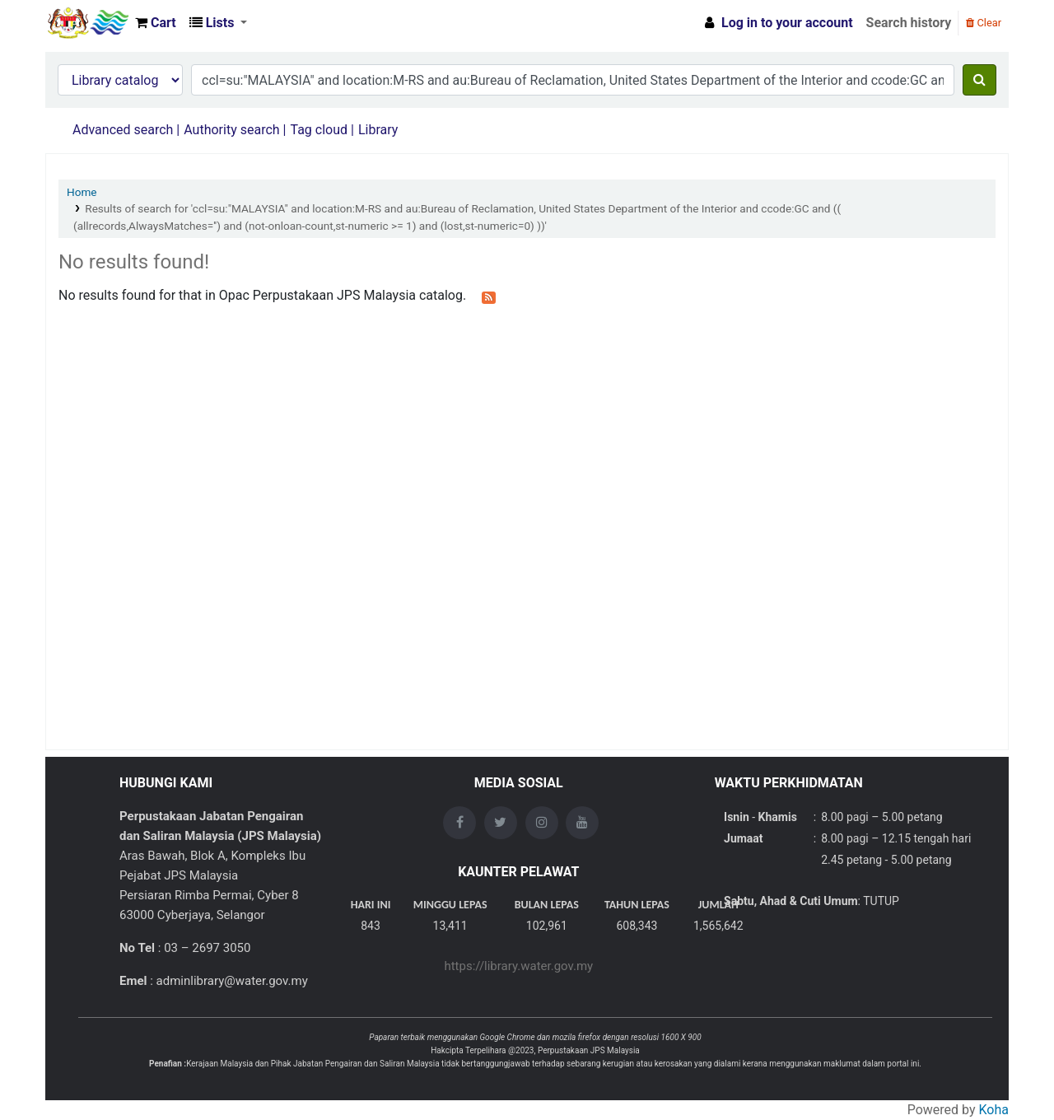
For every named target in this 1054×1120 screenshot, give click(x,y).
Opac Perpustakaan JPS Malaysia (87, 23)
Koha (994, 1110)
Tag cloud (318, 130)
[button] (155, 23)
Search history (909, 22)
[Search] (979, 80)
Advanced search (122, 130)
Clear (983, 22)
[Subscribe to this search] (488, 296)
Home (82, 191)
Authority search (231, 130)
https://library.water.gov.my (518, 966)
